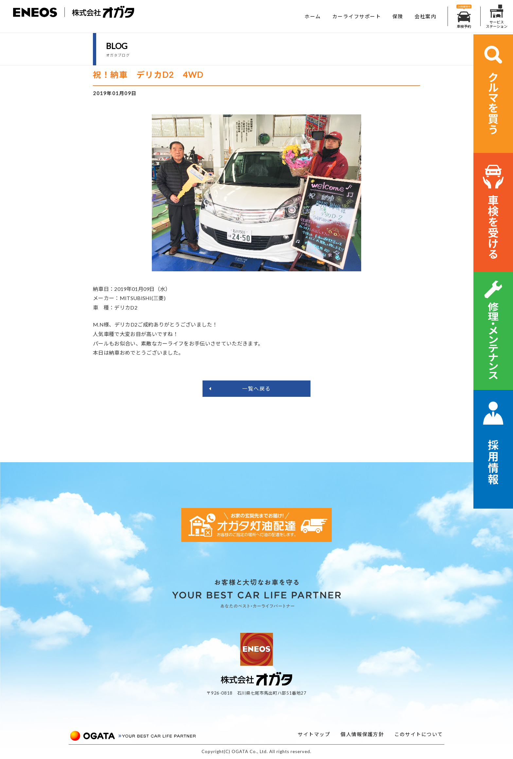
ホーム (313, 16)
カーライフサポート (356, 16)
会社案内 (425, 16)
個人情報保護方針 (362, 734)
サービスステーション (496, 16)
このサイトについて (418, 734)
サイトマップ (314, 734)
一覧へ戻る (256, 388)
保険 (397, 16)
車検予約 (463, 16)
